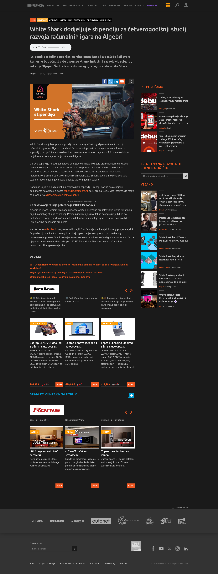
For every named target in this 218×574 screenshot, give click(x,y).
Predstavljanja (75, 7)
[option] (46, 342)
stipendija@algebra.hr (76, 191)
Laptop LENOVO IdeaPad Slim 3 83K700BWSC (117, 344)
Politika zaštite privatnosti (72, 563)
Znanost (94, 7)
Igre (105, 7)
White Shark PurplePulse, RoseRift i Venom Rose (171, 258)
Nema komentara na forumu (55, 394)
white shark (53, 20)
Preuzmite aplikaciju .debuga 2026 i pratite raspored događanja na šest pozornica (173, 119)
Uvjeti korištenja (47, 563)
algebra (63, 20)
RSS (32, 563)
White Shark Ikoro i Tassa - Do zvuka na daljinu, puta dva (60, 277)
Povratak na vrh (182, 507)
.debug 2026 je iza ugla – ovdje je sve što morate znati (173, 99)
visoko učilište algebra (76, 20)
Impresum (95, 563)
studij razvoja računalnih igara (99, 20)
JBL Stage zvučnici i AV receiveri (44, 453)
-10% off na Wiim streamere (76, 453)
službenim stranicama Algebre (62, 195)
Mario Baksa (164, 248)
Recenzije (56, 7)
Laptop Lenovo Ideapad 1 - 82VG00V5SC (82, 344)
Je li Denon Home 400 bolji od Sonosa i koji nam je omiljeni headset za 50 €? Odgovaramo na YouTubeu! (172, 200)
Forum (130, 7)
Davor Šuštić (164, 229)
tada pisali (50, 229)
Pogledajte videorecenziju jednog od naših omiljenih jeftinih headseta (66, 272)
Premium (154, 7)
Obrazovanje (42, 20)
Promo (33, 20)
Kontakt (123, 563)
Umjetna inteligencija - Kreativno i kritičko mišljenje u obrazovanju (173, 298)
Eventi (142, 7)
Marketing (110, 563)
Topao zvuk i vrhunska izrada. (115, 453)
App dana (117, 7)
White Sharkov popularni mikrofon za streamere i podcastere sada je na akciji (173, 278)
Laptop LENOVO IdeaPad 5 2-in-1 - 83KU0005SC (46, 344)
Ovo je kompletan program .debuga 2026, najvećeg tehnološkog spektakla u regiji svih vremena (172, 141)
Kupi (59, 384)
